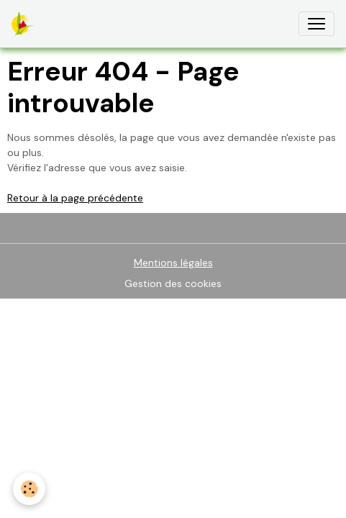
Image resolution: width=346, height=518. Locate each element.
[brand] (26, 24)
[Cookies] (29, 489)
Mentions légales (173, 262)
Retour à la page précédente (75, 197)
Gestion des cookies (173, 283)
